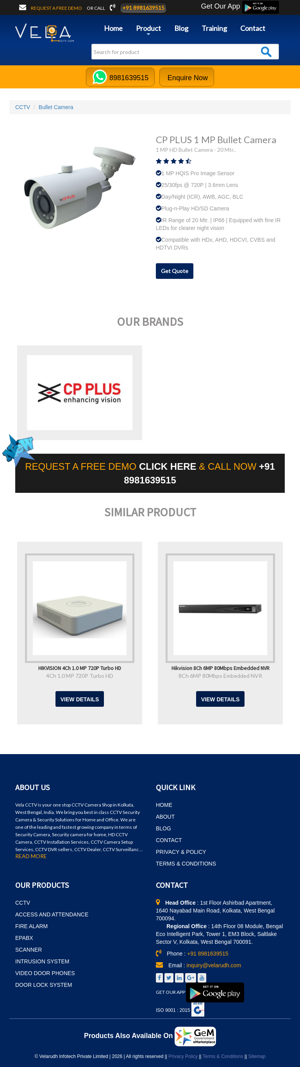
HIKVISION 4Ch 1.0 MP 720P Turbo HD (79, 668)
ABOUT (165, 817)
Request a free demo (57, 8)
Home (113, 28)
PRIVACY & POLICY (181, 852)
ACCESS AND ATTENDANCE (51, 914)
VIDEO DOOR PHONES (45, 973)
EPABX (24, 938)
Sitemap (257, 1056)
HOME (164, 805)
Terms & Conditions (223, 1056)
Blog (181, 28)
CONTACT (169, 840)
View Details (80, 699)
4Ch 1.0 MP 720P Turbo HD (79, 675)
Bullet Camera (56, 107)
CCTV (22, 107)
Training (214, 28)
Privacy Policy (183, 1056)
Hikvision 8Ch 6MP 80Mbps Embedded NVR (220, 668)
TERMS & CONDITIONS (186, 863)
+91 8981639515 (143, 7)
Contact (252, 28)
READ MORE (31, 856)
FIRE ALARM (31, 926)
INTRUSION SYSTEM (42, 961)
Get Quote (174, 271)
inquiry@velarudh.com (214, 965)
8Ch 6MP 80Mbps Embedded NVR (220, 675)
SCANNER (28, 950)
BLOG (163, 828)
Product (148, 31)
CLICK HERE (169, 466)
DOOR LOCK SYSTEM (43, 985)
